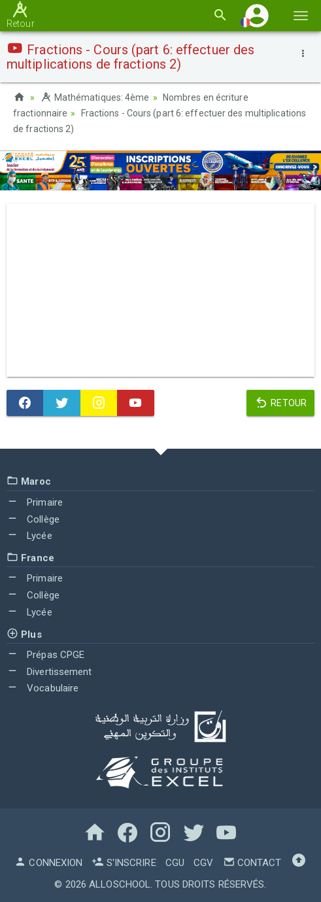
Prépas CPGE (45, 655)
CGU (174, 863)
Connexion (48, 863)
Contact (252, 863)
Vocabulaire (42, 688)
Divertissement (49, 672)
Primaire (35, 502)
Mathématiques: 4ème (94, 97)
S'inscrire (124, 863)
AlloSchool (119, 884)
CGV (203, 863)
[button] (257, 15)
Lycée (29, 536)
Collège (33, 519)
